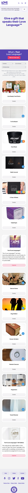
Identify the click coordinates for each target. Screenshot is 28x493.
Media (14, 473)
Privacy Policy (14, 483)
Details (14, 101)
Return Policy (21, 483)
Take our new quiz (14, 57)
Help (6, 473)
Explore (14, 265)
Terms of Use (7, 483)
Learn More (16, 10)
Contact (22, 473)
